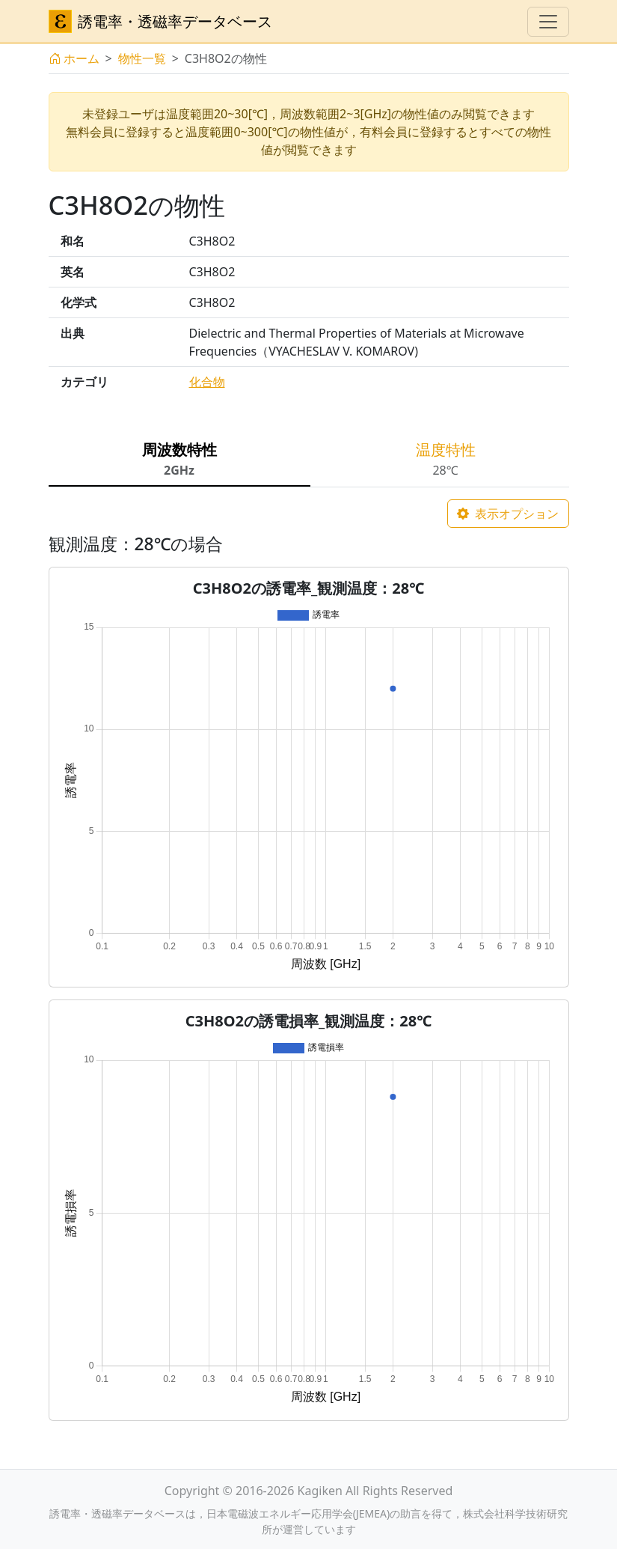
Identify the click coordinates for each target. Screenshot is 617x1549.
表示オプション (508, 513)
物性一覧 (142, 58)
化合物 (207, 382)
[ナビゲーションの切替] (548, 22)
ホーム (74, 58)
